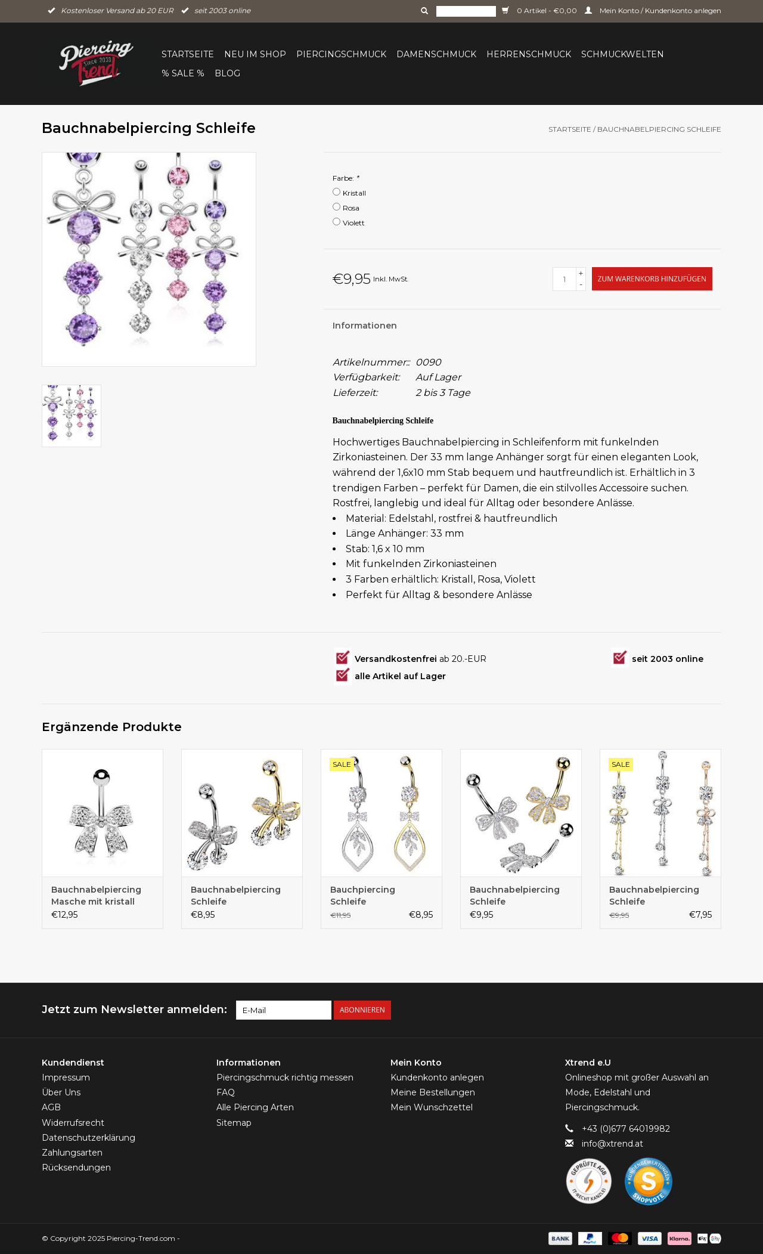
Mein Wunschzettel (431, 1107)
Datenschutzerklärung (88, 1137)
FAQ (225, 1092)
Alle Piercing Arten (255, 1107)
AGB (51, 1107)
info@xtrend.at (612, 1143)
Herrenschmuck (528, 54)
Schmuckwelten (622, 54)
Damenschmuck (436, 54)
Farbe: (346, 178)
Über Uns (61, 1092)
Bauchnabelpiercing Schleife (659, 129)
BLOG (227, 73)
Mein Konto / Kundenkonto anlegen (653, 10)
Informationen (365, 325)
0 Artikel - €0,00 (540, 10)
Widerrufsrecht (73, 1122)
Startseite (188, 54)
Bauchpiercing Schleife (362, 895)
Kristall (354, 192)
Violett (354, 222)
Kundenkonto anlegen (437, 1077)
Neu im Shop (255, 54)
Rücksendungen (76, 1167)
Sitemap (234, 1122)
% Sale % (183, 73)
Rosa (351, 207)
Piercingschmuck (341, 54)
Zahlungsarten (72, 1152)
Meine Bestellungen (432, 1092)
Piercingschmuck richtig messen (284, 1077)
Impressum (66, 1077)
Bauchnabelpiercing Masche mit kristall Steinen (96, 896)
